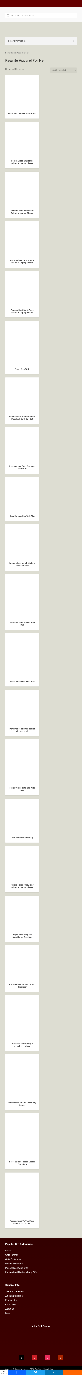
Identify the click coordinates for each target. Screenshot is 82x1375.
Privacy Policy (48, 1369)
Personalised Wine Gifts (16, 1268)
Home (7, 53)
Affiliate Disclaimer (14, 1296)
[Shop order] (63, 70)
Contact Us (10, 1304)
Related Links (11, 1300)
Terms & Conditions (14, 1291)
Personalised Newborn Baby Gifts (21, 1272)
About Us (9, 1309)
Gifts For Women (13, 1259)
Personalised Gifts (14, 1263)
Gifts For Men (11, 1255)
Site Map (38, 1369)
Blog (7, 1313)
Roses (8, 1250)
